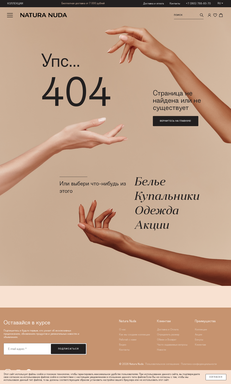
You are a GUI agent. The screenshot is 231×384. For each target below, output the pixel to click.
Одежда (156, 211)
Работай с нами (127, 339)
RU (219, 3)
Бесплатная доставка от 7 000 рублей (83, 3)
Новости (161, 350)
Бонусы (199, 339)
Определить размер (168, 334)
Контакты (175, 3)
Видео (122, 345)
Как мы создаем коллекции (134, 334)
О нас (122, 329)
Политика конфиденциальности (199, 364)
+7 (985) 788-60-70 (198, 3)
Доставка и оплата (153, 3)
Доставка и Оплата (167, 329)
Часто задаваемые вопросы (172, 345)
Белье (149, 182)
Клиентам (200, 345)
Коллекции (201, 329)
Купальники (166, 197)
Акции (151, 226)
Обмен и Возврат (166, 339)
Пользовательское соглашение (162, 364)
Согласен (216, 377)
